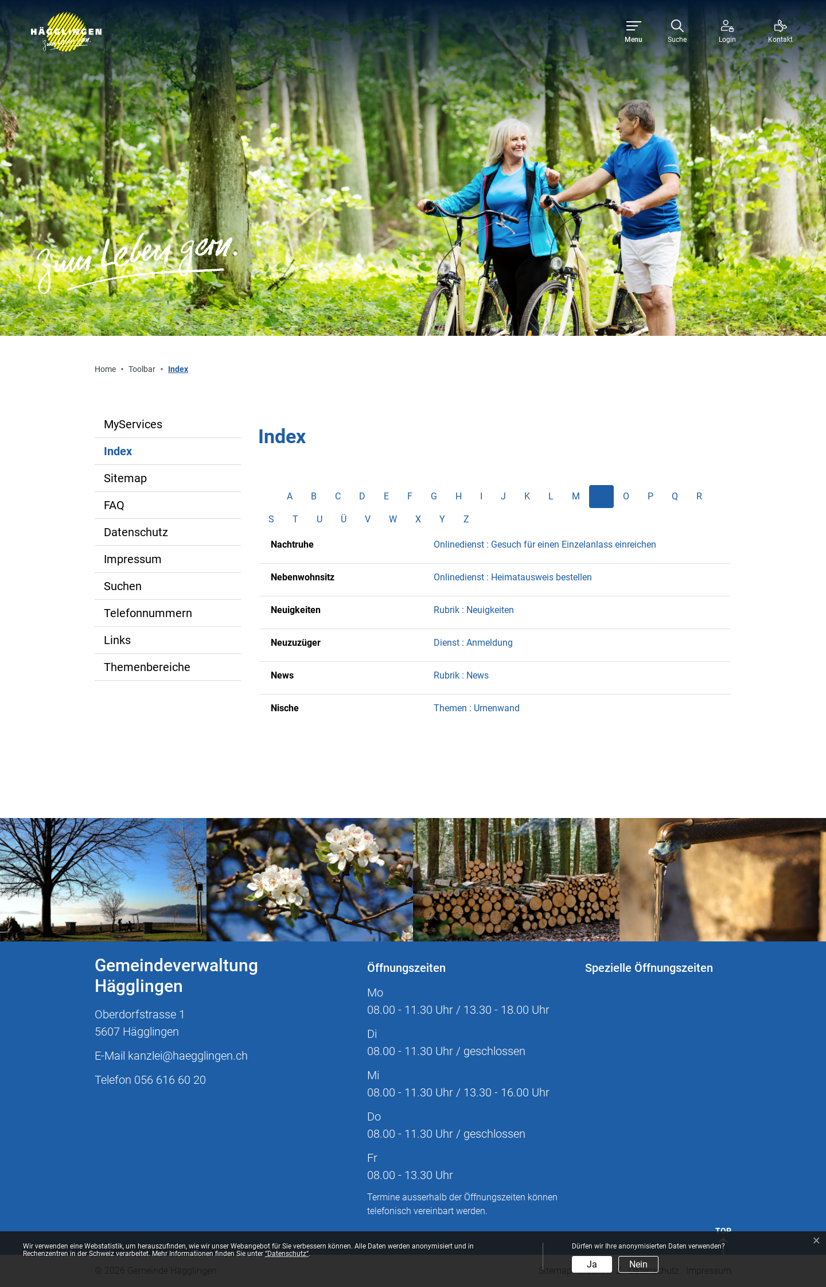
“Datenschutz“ (287, 1254)
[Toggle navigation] (633, 31)
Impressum (133, 559)
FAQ (114, 505)
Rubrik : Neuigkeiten (474, 609)
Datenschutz (136, 532)
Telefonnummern (148, 613)
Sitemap (125, 478)
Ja (592, 1264)
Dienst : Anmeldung (473, 642)
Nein (638, 1264)
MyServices (133, 424)
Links (117, 640)
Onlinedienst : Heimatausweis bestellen (513, 577)
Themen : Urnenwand (477, 708)
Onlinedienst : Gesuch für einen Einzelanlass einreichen (545, 544)
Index (141, 454)
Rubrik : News (461, 675)
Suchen (123, 586)
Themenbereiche (147, 667)
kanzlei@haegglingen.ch (188, 1056)
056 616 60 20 (170, 1080)
